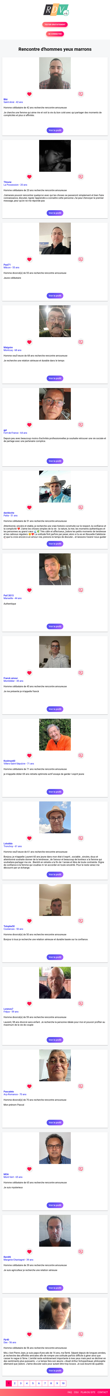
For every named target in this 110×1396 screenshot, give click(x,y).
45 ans (19, 681)
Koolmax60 (9, 761)
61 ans (18, 846)
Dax (5, 1342)
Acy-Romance (11, 1094)
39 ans (29, 1259)
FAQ (70, 1392)
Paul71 (7, 264)
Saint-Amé (9, 102)
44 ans (18, 598)
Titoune (7, 182)
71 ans (30, 763)
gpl (5, 430)
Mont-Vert (9, 1177)
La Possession (11, 184)
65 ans (19, 1177)
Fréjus (7, 1011)
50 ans (19, 929)
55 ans (15, 267)
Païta (6, 515)
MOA (6, 1174)
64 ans (23, 433)
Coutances (9, 929)
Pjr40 (6, 1339)
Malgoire (8, 347)
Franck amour (11, 678)
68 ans (18, 350)
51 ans (14, 515)
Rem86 (7, 1257)
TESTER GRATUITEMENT (55, 24)
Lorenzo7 (8, 1009)
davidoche (9, 512)
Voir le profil (55, 130)
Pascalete (9, 1091)
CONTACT (102, 1392)
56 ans (12, 1342)
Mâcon (7, 267)
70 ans (23, 1094)
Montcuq (8, 350)
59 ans (15, 1011)
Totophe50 (9, 926)
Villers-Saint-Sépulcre (14, 763)
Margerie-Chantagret (14, 1259)
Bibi (5, 99)
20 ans (23, 184)
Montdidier (9, 681)
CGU (76, 1392)
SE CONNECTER (55, 34)
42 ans (19, 102)
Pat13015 (9, 595)
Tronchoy (8, 846)
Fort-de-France (11, 433)
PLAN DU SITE (88, 1392)
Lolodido (8, 843)
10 (63, 1383)
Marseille (8, 598)
